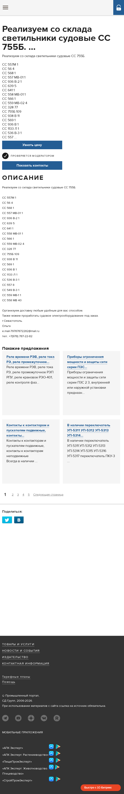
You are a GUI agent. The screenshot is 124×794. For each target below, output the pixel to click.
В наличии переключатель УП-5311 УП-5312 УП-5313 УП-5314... (88, 430)
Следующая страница (48, 495)
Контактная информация (25, 664)
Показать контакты (32, 165)
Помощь (8, 682)
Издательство (15, 657)
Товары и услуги (18, 644)
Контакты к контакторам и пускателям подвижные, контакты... (27, 430)
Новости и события (21, 651)
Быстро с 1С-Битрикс (98, 787)
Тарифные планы (16, 677)
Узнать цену (32, 145)
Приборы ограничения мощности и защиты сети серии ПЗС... (87, 362)
